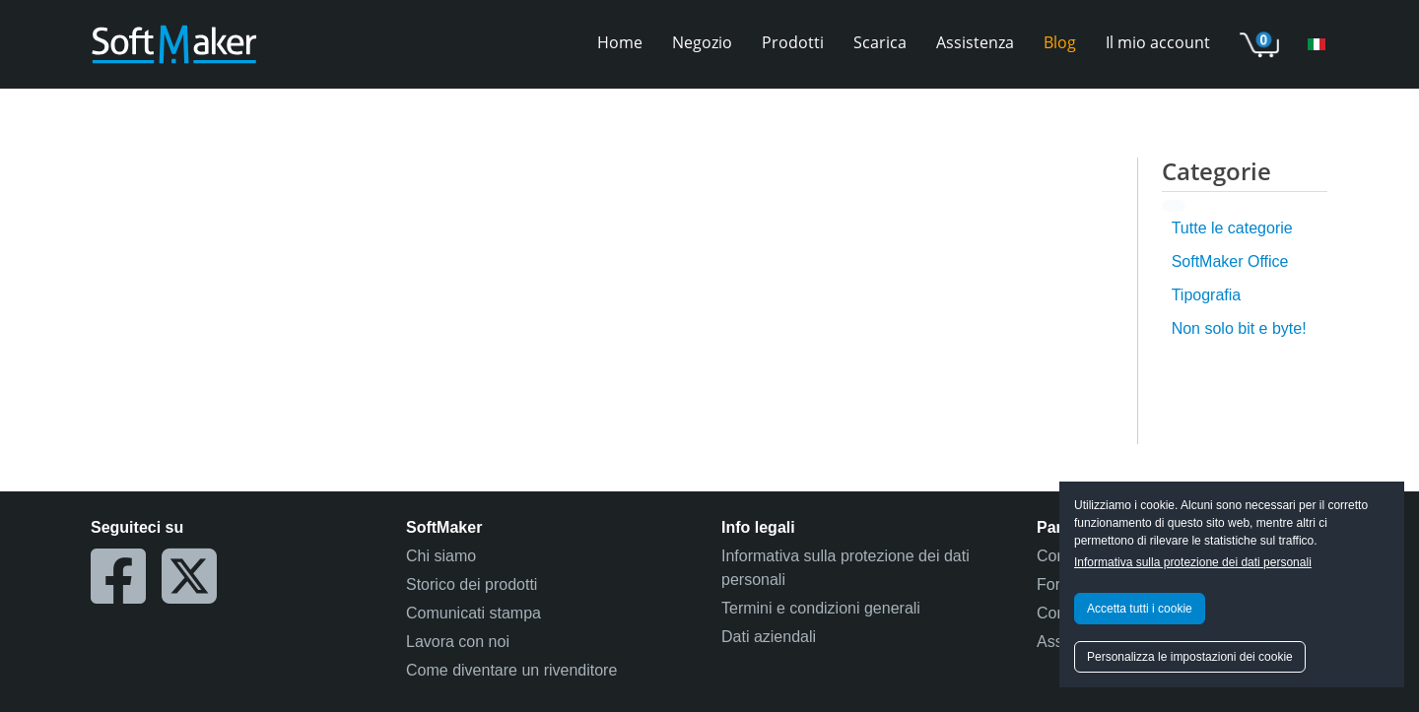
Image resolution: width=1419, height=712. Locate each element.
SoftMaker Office (1230, 261)
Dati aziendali (768, 636)
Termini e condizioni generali (820, 608)
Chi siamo (441, 556)
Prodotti (793, 42)
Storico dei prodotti (471, 584)
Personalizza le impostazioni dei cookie (1190, 657)
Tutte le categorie (1232, 228)
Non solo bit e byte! (1239, 328)
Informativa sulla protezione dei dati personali (1193, 562)
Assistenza (975, 42)
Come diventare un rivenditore (511, 670)
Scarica (880, 42)
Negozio (702, 42)
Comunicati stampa (473, 613)
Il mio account (1158, 42)
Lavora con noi (457, 641)
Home (619, 42)
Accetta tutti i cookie (1139, 608)
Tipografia (1207, 295)
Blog (1060, 42)
